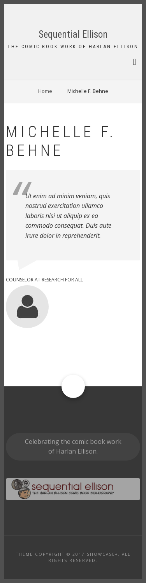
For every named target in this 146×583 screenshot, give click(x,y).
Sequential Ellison (73, 34)
